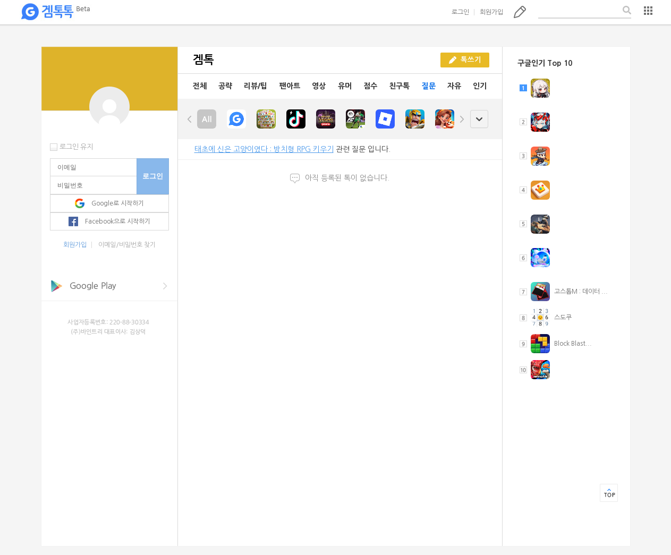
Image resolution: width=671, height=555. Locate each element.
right (461, 119)
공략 (225, 86)
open (479, 119)
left (189, 119)
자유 (454, 86)
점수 (370, 86)
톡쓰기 (520, 11)
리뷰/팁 (255, 86)
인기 (480, 86)
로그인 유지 (76, 146)
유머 (345, 86)
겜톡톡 (55, 12)
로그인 (460, 12)
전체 (200, 86)
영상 (319, 86)
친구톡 (399, 86)
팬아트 (289, 86)
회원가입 (491, 12)
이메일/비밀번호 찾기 (127, 245)
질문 (429, 86)
